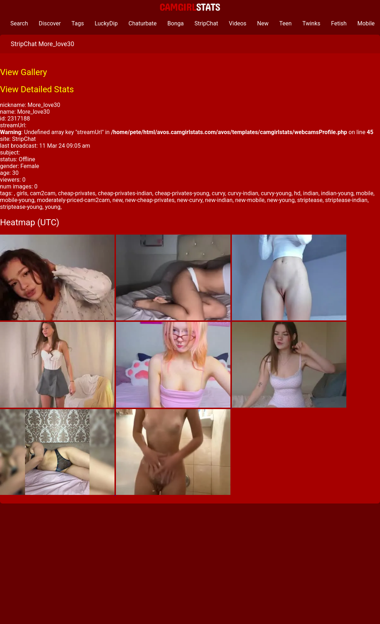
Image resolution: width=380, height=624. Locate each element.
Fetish (338, 23)
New (263, 23)
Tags (78, 23)
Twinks (311, 23)
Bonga (175, 23)
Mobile (366, 23)
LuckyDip (106, 23)
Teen (285, 23)
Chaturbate (142, 23)
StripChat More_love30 (42, 44)
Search (19, 23)
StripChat (206, 23)
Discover (50, 23)
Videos (238, 23)
